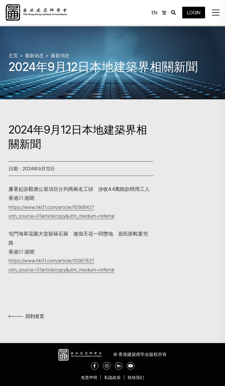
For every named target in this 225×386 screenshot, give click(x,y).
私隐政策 (112, 377)
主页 (13, 55)
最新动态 (34, 55)
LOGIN (193, 13)
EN (153, 13)
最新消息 (60, 55)
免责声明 (87, 377)
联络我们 (137, 377)
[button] (214, 13)
